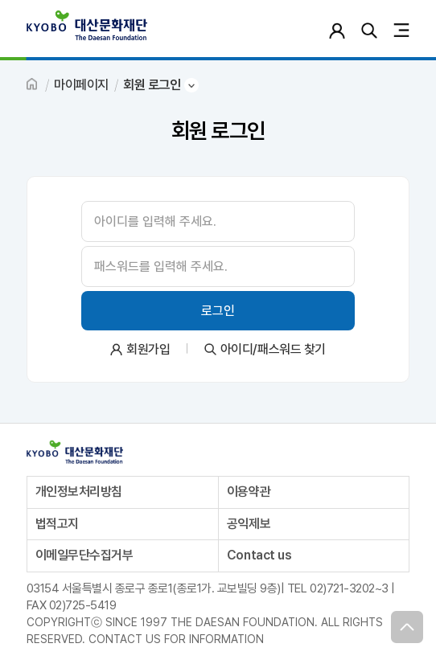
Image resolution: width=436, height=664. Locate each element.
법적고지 (57, 523)
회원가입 (148, 349)
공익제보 (248, 523)
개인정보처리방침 (78, 491)
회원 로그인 (151, 84)
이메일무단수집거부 (84, 555)
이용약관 (248, 491)
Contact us (259, 555)
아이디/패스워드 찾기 (273, 349)
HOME (33, 85)
